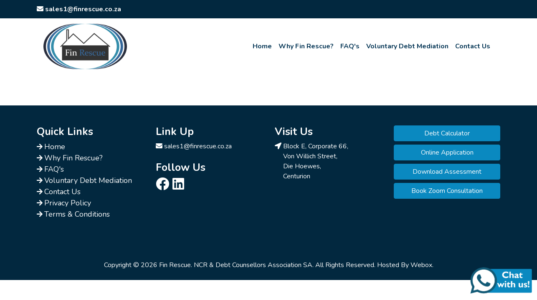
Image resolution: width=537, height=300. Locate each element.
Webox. (421, 265)
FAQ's (350, 46)
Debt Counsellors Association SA (263, 265)
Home (262, 46)
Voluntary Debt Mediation (407, 46)
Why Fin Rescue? (306, 46)
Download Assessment (447, 171)
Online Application (447, 152)
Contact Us (472, 46)
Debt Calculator (447, 133)
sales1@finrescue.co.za (198, 146)
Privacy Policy (67, 203)
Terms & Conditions (77, 214)
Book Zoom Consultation (447, 190)
